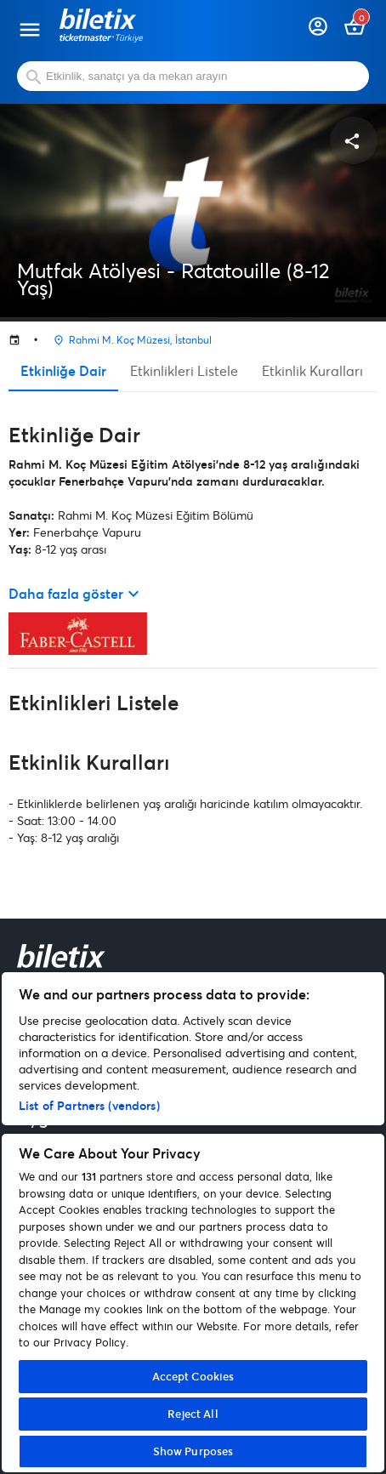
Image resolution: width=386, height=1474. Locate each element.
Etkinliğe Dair (63, 370)
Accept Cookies (193, 1376)
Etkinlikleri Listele (184, 370)
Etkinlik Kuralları (312, 370)
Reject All (192, 1413)
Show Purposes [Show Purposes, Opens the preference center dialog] (193, 1451)
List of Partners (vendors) (89, 1105)
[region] (193, 1222)
